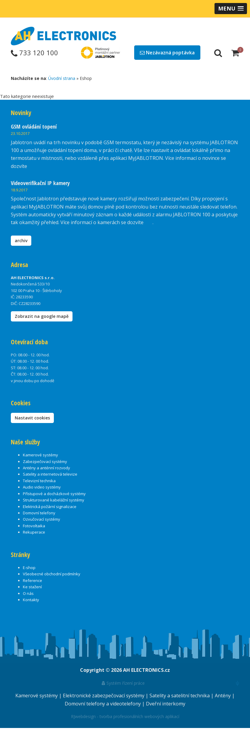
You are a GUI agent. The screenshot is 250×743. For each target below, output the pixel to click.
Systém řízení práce (123, 683)
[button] (231, 8)
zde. (32, 166)
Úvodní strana (61, 78)
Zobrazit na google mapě (42, 316)
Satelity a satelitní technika (180, 695)
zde (149, 222)
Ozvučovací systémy (41, 519)
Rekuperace (34, 532)
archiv (21, 240)
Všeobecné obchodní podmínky (51, 574)
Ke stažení (32, 586)
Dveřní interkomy (165, 703)
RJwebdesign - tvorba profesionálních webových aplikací (125, 716)
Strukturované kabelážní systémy (53, 500)
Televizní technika (39, 480)
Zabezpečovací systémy (45, 461)
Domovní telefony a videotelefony (103, 703)
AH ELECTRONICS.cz (146, 670)
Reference (32, 580)
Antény (223, 695)
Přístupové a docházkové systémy (54, 493)
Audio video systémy (42, 487)
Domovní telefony (39, 513)
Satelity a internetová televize (50, 474)
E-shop (29, 567)
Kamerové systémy (40, 455)
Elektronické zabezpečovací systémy (104, 695)
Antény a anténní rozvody (46, 467)
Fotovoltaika (34, 525)
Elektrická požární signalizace (49, 506)
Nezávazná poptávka (167, 52)
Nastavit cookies (32, 418)
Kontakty (31, 599)
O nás (28, 593)
